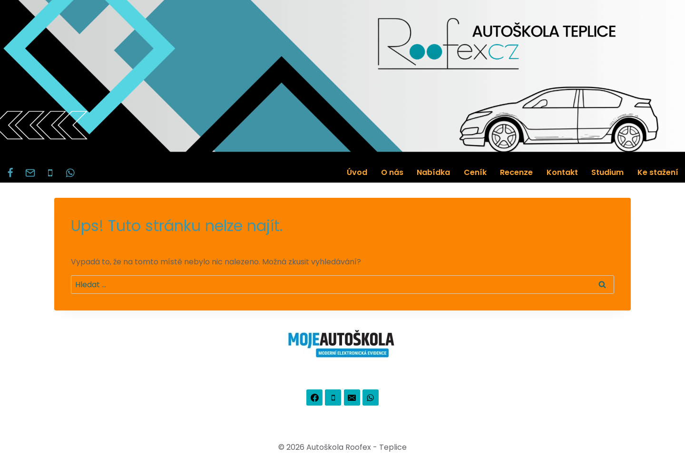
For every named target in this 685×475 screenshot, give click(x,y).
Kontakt (562, 172)
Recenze (516, 172)
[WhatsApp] (70, 173)
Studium (607, 172)
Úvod (357, 172)
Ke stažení (657, 172)
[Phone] (50, 173)
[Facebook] (10, 173)
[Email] (30, 173)
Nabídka (433, 172)
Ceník (475, 172)
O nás (392, 172)
